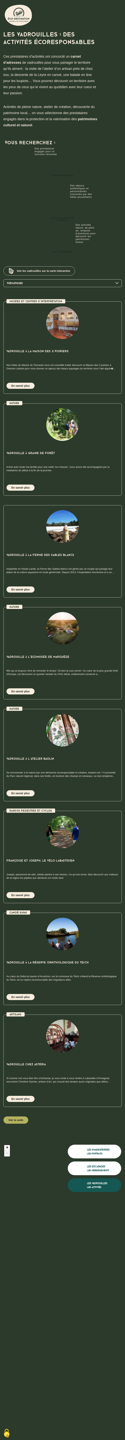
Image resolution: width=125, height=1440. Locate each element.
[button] (7, 1148)
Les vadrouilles (64, 245)
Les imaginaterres (60, 168)
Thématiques (63, 283)
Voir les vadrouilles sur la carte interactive (39, 271)
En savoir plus (20, 385)
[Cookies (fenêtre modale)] (6, 1433)
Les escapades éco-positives (67, 212)
